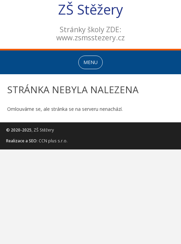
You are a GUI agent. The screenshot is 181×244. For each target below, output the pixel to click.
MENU (90, 62)
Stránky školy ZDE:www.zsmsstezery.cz (90, 33)
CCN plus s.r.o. (53, 141)
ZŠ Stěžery (90, 9)
